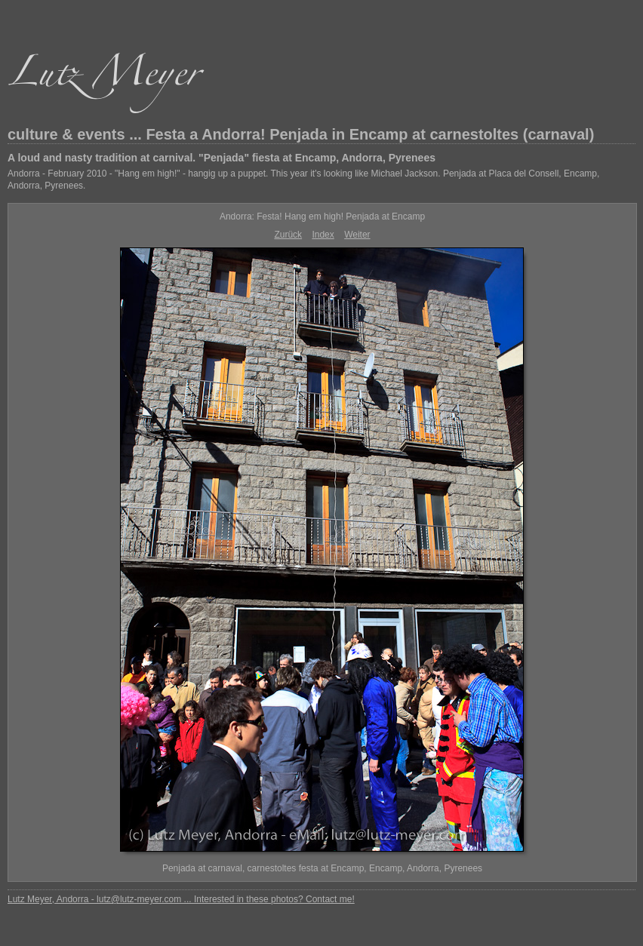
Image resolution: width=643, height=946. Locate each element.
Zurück (288, 234)
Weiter (357, 234)
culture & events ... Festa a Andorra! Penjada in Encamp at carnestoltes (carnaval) (301, 134)
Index (323, 234)
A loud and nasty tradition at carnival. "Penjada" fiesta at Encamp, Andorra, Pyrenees (221, 158)
